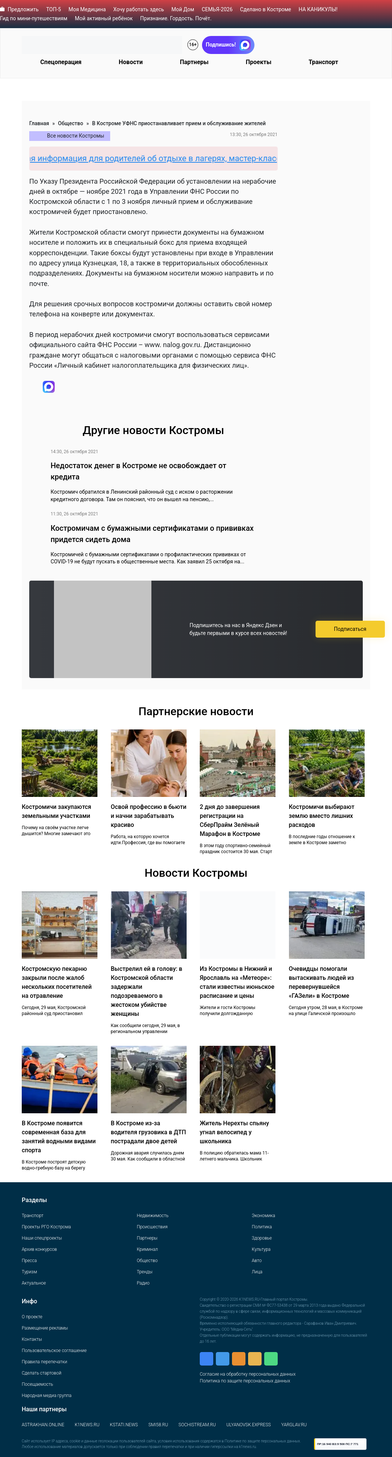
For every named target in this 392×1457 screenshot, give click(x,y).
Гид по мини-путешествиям (33, 18)
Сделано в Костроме (265, 9)
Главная (39, 123)
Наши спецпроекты (42, 1238)
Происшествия (152, 1226)
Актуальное (34, 1283)
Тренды (145, 1271)
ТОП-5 (53, 9)
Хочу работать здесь (138, 9)
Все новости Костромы (76, 136)
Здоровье (262, 1238)
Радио (143, 1283)
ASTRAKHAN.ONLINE (43, 1424)
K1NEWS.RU (87, 1424)
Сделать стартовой (41, 1373)
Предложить (23, 9)
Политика (262, 1226)
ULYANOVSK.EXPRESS (248, 1424)
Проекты (258, 62)
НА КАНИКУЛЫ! (318, 9)
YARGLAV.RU (294, 1424)
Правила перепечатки (44, 1361)
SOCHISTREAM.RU (197, 1424)
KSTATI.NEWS (124, 1424)
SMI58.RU (158, 1424)
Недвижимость (153, 1215)
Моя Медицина (87, 9)
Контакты (32, 1339)
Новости (131, 62)
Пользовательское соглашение (54, 1350)
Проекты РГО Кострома (46, 1226)
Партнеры (194, 62)
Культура (261, 1249)
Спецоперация (61, 62)
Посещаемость (37, 1384)
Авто (257, 1260)
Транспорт (323, 62)
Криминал (147, 1249)
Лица (257, 1271)
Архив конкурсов (39, 1249)
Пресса (29, 1260)
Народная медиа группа (47, 1395)
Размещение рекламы (45, 1328)
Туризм (29, 1271)
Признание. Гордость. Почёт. (175, 18)
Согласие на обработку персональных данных (248, 1374)
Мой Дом (183, 9)
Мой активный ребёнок (104, 18)
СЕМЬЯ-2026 (217, 9)
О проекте (32, 1316)
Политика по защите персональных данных (245, 1381)
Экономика (263, 1215)
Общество (70, 123)
